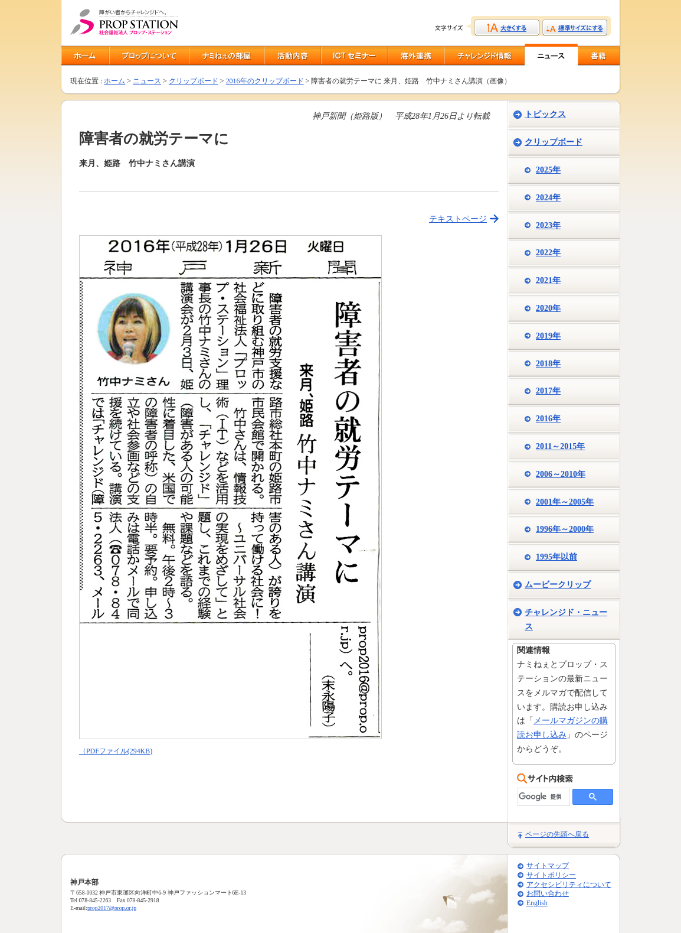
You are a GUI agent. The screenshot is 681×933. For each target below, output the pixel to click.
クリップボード (193, 81)
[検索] (543, 797)
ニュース (147, 81)
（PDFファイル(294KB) (115, 751)
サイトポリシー (551, 875)
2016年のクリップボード (265, 81)
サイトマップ (547, 866)
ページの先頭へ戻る (557, 834)
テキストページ (458, 218)
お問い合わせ (547, 894)
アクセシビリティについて (568, 885)
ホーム (114, 81)
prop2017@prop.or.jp (111, 908)
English (536, 903)
